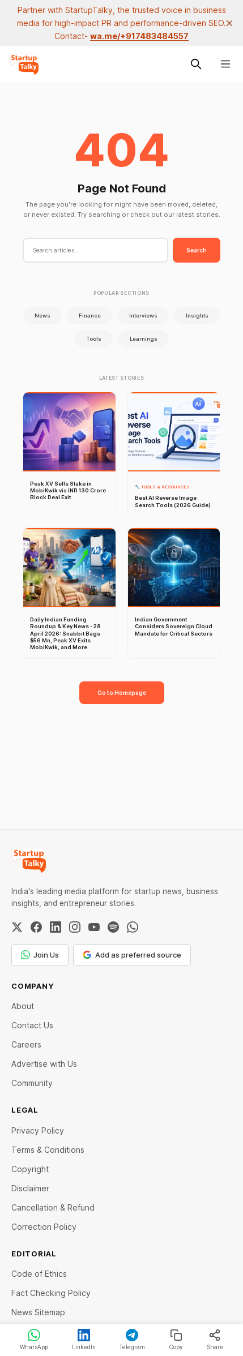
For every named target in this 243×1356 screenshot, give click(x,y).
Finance (90, 315)
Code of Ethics (39, 1273)
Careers (26, 1044)
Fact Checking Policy (51, 1293)
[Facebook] (36, 927)
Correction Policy (43, 1226)
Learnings (143, 339)
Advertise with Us (44, 1064)
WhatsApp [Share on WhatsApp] (34, 1339)
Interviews (143, 315)
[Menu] (225, 64)
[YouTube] (94, 927)
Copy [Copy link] (176, 1339)
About (22, 1006)
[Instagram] (74, 927)
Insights (197, 315)
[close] (229, 23)
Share (215, 1339)
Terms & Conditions (47, 1150)
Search (196, 250)
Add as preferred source (132, 954)
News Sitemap (38, 1312)
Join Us (40, 954)
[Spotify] (113, 927)
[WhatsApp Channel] (132, 927)
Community (32, 1083)
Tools (93, 339)
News (42, 315)
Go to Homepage (121, 692)
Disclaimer (30, 1188)
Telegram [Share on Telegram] (132, 1339)
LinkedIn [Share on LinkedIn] (84, 1339)
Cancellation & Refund (53, 1207)
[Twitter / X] (17, 927)
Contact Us (32, 1025)
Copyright (30, 1169)
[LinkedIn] (55, 927)
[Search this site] (196, 64)
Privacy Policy (37, 1130)
